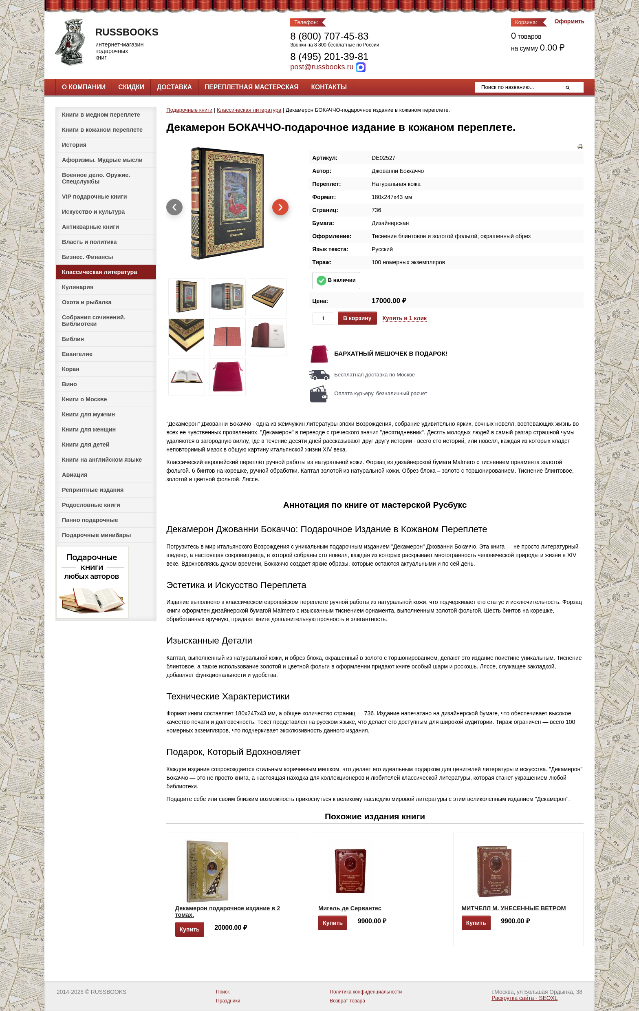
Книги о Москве (84, 399)
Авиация (74, 474)
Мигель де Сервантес (349, 908)
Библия (73, 339)
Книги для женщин (89, 429)
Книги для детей (86, 444)
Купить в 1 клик (405, 318)
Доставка (174, 87)
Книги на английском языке (102, 459)
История (74, 145)
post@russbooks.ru (321, 67)
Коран (70, 369)
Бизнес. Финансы (87, 257)
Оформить (569, 21)
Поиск (222, 992)
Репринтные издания (92, 490)
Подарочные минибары (96, 535)
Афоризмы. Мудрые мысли (102, 160)
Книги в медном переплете (101, 114)
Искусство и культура (93, 211)
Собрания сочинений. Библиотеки (94, 320)
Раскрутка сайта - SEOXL (524, 998)
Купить (190, 929)
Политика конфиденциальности (366, 992)
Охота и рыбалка (86, 302)
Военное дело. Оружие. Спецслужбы (96, 178)
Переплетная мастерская (251, 87)
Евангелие (77, 354)
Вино (69, 384)
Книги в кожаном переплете (102, 129)
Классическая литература (99, 272)
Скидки (131, 87)
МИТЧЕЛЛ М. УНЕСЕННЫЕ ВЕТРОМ (514, 908)
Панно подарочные (90, 520)
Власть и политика (89, 242)
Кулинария (77, 287)
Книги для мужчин (88, 414)
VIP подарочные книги (94, 196)
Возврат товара (347, 1001)
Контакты (329, 87)
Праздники (228, 1001)
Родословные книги (91, 505)
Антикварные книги (90, 226)
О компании (84, 87)
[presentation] (174, 207)
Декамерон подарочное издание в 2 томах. (227, 911)
